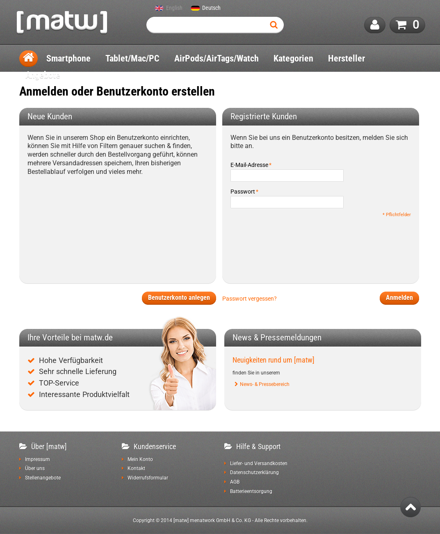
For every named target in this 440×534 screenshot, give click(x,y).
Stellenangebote (43, 477)
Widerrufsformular (148, 477)
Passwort (242, 191)
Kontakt (136, 468)
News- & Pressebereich (265, 384)
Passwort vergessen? (249, 298)
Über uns (35, 468)
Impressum (37, 459)
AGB (234, 481)
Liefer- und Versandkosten (258, 463)
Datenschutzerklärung (254, 472)
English (174, 8)
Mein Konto (140, 459)
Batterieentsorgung (251, 491)
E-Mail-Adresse (249, 165)
